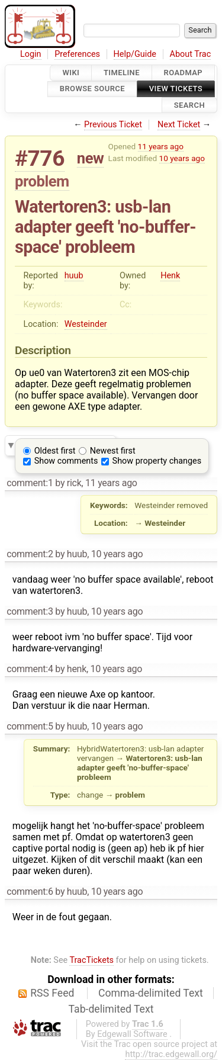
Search (189, 105)
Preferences (77, 54)
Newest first (113, 451)
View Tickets (175, 89)
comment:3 (30, 611)
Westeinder (86, 324)
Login (30, 54)
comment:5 (30, 726)
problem (42, 181)
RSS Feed (52, 993)
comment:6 (30, 891)
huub (74, 276)
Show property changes (156, 461)
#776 (40, 158)
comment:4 (30, 668)
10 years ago (182, 158)
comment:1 (30, 483)
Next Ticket (178, 125)
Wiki (70, 72)
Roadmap (183, 72)
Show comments (66, 461)
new (90, 158)
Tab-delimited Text (111, 1009)
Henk (170, 276)
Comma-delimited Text (150, 993)
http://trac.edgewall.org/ (171, 1054)
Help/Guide (135, 54)
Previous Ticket (113, 125)
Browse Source (92, 89)
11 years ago (161, 146)
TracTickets (91, 960)
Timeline (122, 72)
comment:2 (30, 554)
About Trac (190, 54)
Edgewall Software (132, 1034)
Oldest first (55, 451)
